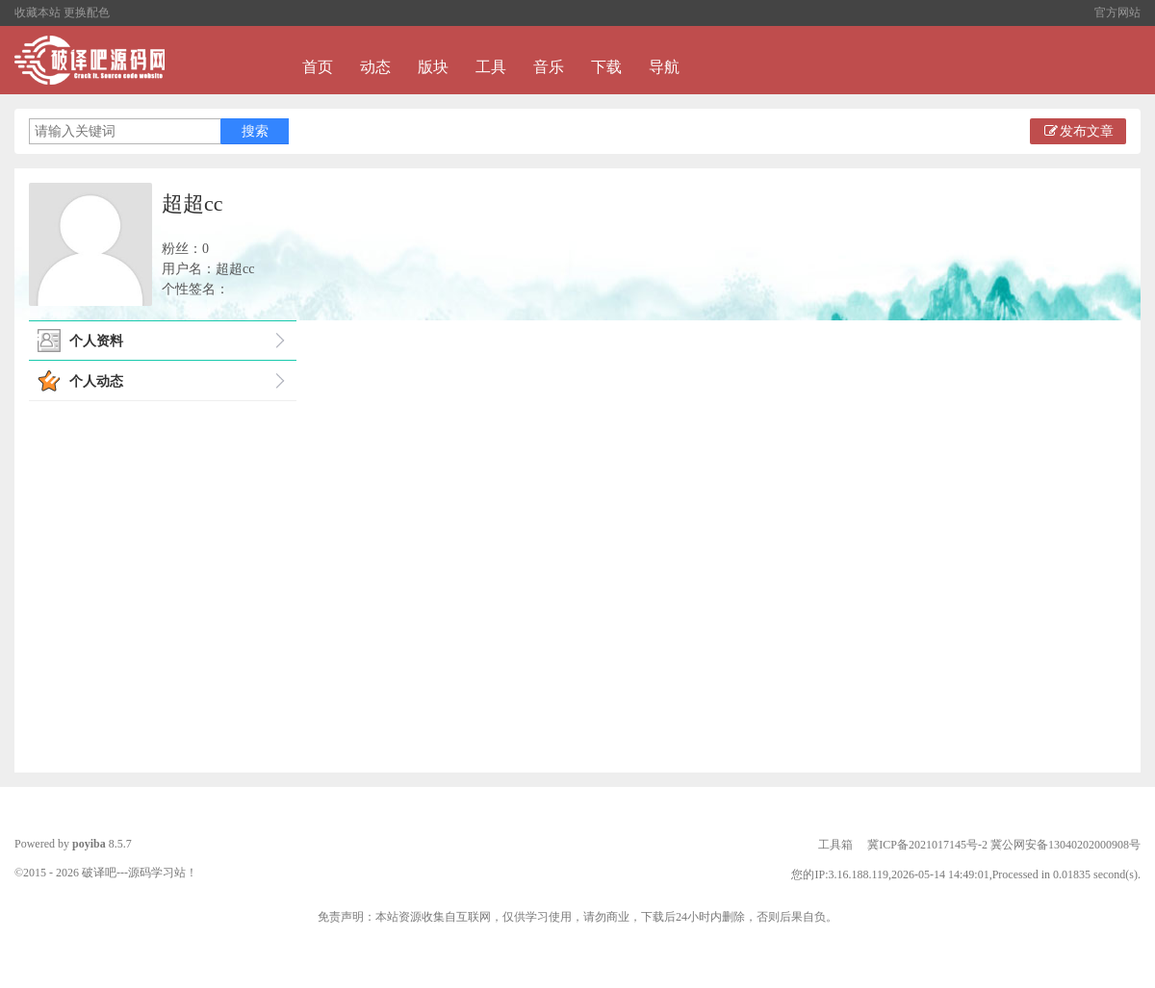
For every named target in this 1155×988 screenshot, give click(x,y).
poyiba (89, 843)
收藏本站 (37, 12)
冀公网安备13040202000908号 (1065, 844)
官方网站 (1117, 12)
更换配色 (87, 12)
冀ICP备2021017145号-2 (927, 844)
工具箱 (835, 844)
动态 (375, 67)
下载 (606, 67)
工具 (490, 67)
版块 (433, 67)
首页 (317, 67)
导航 (664, 67)
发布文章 (1078, 131)
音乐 (548, 67)
